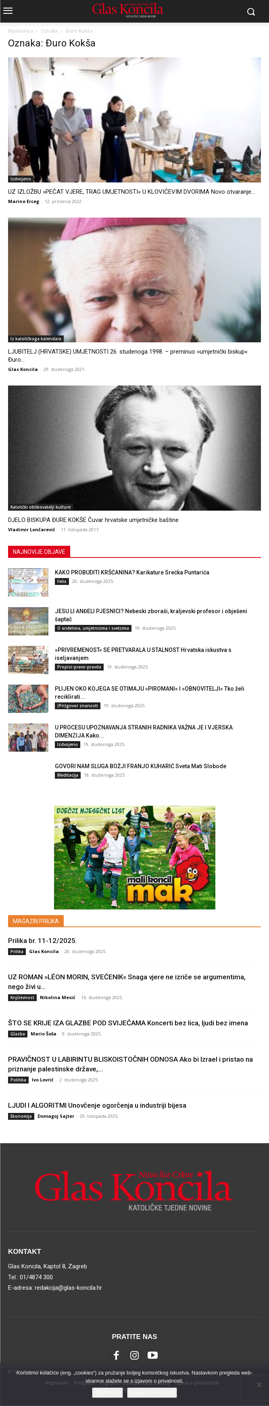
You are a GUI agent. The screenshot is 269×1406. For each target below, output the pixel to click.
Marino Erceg (23, 201)
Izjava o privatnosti (152, 1392)
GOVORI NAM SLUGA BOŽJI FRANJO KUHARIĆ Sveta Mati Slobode (140, 766)
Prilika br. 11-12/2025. (42, 941)
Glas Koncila (23, 369)
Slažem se (107, 1392)
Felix (62, 581)
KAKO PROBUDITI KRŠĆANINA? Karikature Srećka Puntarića (132, 572)
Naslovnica (20, 30)
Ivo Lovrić (43, 1080)
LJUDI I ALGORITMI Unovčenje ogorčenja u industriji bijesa (97, 1105)
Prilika (16, 951)
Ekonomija (21, 1116)
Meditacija (67, 775)
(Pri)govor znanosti (77, 705)
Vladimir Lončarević (31, 529)
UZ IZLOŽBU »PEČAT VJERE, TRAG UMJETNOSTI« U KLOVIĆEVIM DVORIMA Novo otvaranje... (131, 191)
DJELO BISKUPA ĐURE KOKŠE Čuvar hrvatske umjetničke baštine (93, 520)
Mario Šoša (43, 1034)
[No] (259, 1385)
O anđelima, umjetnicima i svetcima (93, 628)
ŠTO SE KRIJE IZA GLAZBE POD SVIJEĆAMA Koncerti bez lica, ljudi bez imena (128, 1023)
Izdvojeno (20, 179)
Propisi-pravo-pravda (79, 667)
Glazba (17, 1034)
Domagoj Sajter (56, 1116)
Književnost (22, 997)
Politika (18, 1080)
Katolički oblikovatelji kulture (40, 507)
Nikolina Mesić (57, 997)
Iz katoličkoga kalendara (35, 339)
